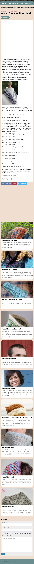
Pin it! (14, 183)
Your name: (4, 522)
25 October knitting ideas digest (9, 11)
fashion (14, 175)
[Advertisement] (17, 39)
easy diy (10, 175)
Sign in (21, 3)
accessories (5, 175)
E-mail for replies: (5, 527)
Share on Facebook (6, 183)
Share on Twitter (22, 183)
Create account (28, 3)
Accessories (5, 17)
